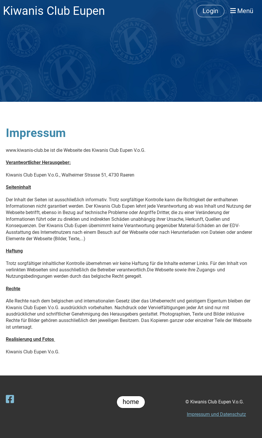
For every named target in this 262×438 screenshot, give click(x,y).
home (131, 401)
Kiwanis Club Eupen (54, 11)
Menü (241, 11)
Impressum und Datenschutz (216, 414)
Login (210, 11)
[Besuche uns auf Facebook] (10, 399)
